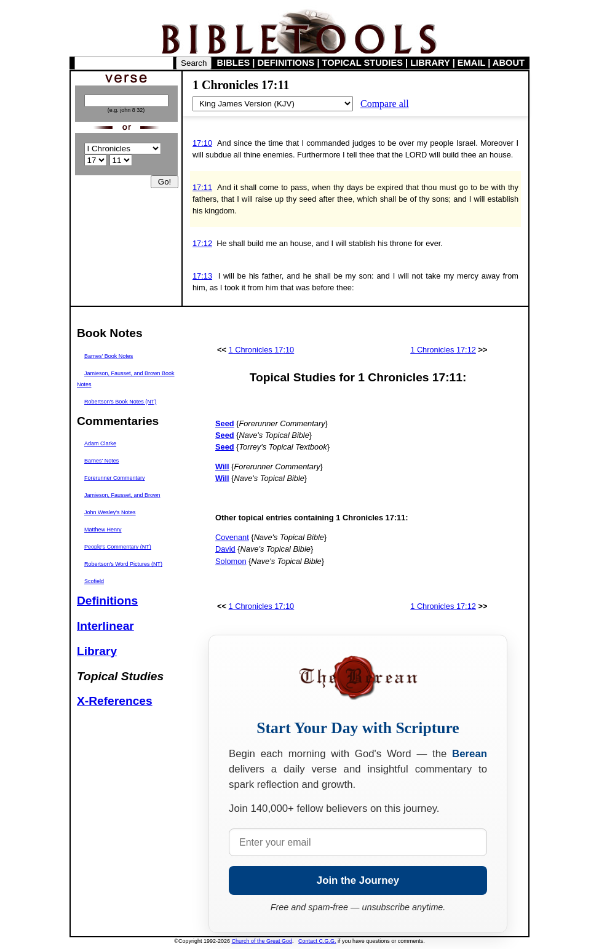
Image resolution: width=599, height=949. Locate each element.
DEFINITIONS (286, 63)
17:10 (202, 143)
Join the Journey (358, 880)
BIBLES (233, 63)
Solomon (231, 561)
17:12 (202, 243)
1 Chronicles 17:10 (262, 349)
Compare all (384, 103)
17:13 (202, 275)
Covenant (232, 537)
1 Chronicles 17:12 (443, 349)
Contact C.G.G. (317, 941)
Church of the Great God (262, 941)
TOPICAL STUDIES (362, 63)
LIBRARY (430, 63)
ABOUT (509, 63)
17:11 (202, 187)
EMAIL (471, 63)
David (225, 549)
